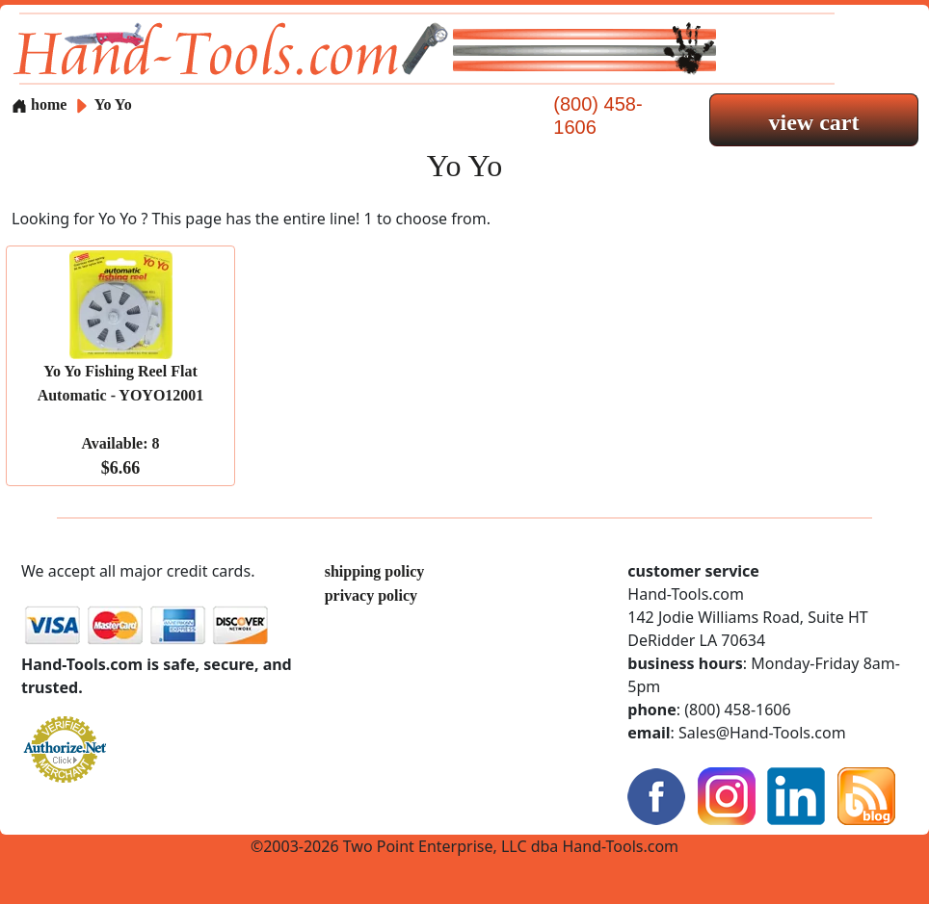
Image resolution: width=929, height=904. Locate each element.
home (39, 104)
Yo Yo (113, 104)
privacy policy (371, 595)
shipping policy (375, 571)
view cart (814, 122)
